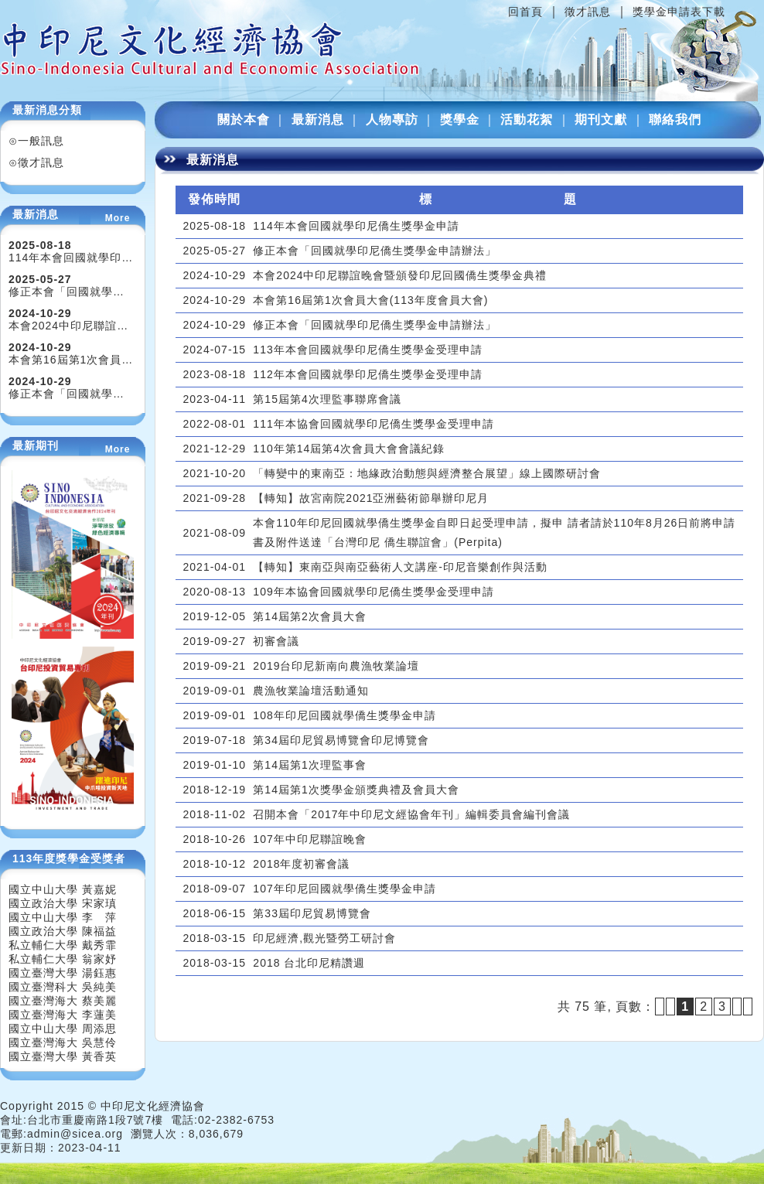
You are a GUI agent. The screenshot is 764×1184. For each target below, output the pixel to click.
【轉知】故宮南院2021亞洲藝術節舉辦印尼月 (371, 498)
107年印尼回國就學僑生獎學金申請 (344, 888)
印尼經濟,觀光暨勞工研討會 (324, 938)
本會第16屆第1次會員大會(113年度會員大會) (370, 300)
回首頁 (525, 11)
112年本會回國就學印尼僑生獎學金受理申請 (367, 374)
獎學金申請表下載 (679, 11)
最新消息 (318, 119)
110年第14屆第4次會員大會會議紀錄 (349, 448)
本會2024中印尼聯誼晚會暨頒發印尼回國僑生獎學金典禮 (400, 275)
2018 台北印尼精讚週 (309, 963)
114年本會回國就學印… (71, 257)
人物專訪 (392, 119)
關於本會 (243, 119)
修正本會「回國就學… (66, 291)
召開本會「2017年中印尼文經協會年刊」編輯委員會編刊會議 (411, 814)
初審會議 (276, 641)
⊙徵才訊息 (36, 162)
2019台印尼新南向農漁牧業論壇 (336, 666)
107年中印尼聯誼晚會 (309, 839)
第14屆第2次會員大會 (309, 616)
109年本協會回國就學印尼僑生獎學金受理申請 (373, 591)
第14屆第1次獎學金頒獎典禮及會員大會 (356, 789)
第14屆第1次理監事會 (309, 765)
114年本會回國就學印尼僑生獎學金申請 (356, 226)
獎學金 (459, 119)
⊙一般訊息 (36, 141)
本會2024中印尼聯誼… (68, 325)
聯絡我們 (675, 119)
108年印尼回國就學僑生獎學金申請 (344, 715)
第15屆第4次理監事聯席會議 (327, 399)
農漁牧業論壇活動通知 (311, 690)
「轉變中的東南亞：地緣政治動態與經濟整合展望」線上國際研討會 (427, 473)
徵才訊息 (587, 11)
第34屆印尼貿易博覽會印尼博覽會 (341, 740)
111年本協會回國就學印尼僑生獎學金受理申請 (373, 424)
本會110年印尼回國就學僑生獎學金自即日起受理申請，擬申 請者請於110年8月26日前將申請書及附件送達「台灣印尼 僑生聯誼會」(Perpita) (494, 532)
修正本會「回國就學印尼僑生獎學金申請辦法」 (374, 250)
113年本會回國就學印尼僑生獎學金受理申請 (367, 349)
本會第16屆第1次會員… (71, 359)
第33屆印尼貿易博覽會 (312, 913)
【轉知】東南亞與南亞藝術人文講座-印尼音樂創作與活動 (400, 567)
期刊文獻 (601, 119)
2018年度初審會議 (301, 864)
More (118, 218)
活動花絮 (526, 119)
